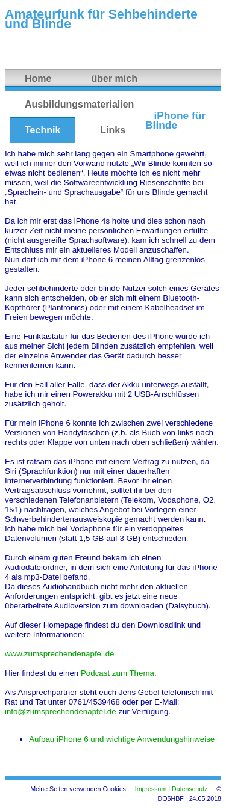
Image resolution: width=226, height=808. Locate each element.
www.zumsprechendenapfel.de (60, 653)
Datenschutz (189, 788)
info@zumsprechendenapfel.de (60, 711)
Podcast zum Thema (117, 673)
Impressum (151, 788)
